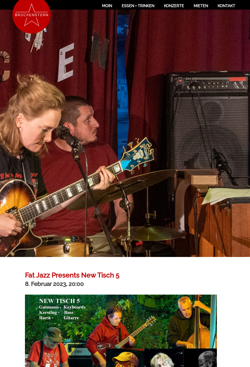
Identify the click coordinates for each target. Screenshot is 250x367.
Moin (107, 6)
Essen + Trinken (138, 6)
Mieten (201, 6)
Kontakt (226, 6)
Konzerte (174, 6)
